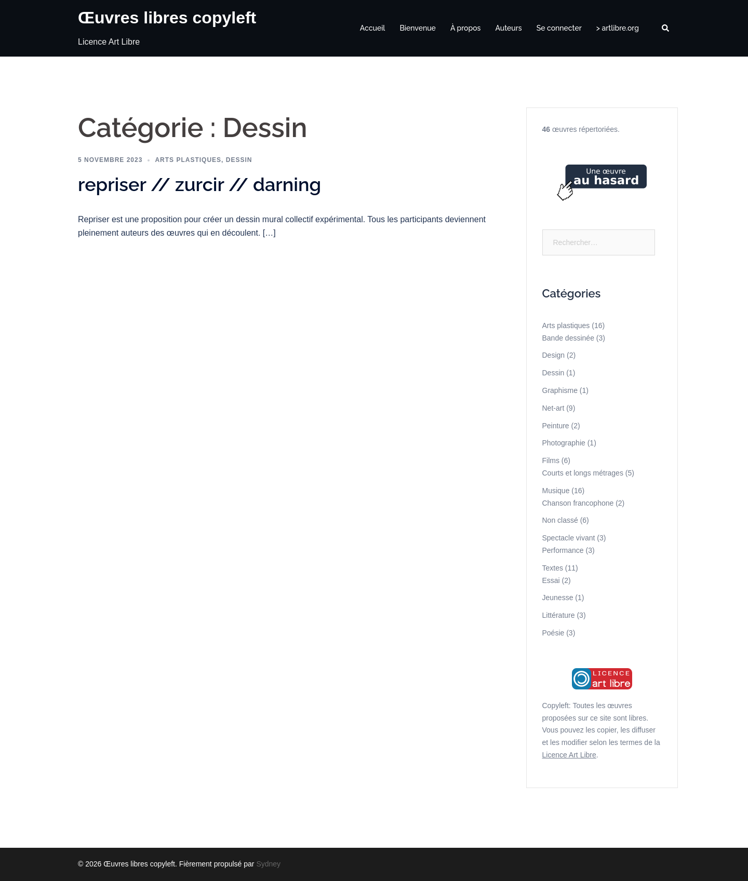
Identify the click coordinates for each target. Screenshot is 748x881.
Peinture (555, 426)
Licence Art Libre (569, 755)
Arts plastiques (188, 160)
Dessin (239, 160)
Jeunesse (557, 597)
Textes (552, 568)
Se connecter (559, 28)
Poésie (553, 633)
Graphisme (560, 390)
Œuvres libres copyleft (167, 17)
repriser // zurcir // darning (199, 184)
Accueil (372, 28)
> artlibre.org (617, 28)
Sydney (268, 864)
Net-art (553, 408)
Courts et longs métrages (582, 473)
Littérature (558, 615)
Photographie (563, 443)
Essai (551, 580)
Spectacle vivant (568, 538)
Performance (563, 550)
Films (550, 460)
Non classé (560, 520)
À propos (465, 28)
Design (553, 355)
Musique (556, 490)
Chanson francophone (578, 503)
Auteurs (508, 28)
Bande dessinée (568, 338)
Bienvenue (417, 28)
